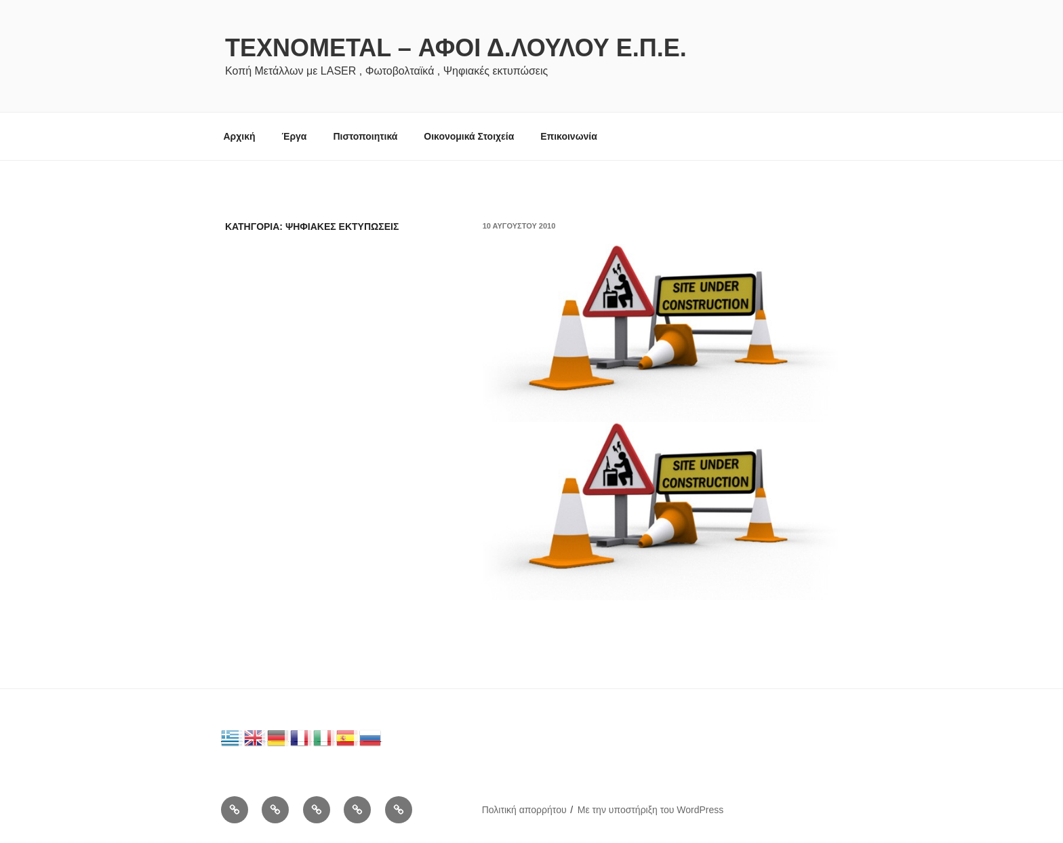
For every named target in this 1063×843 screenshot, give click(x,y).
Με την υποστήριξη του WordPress (651, 809)
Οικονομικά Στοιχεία (469, 136)
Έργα (293, 136)
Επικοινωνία (568, 136)
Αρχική (240, 136)
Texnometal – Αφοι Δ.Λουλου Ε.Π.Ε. (456, 48)
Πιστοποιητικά (365, 136)
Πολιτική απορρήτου (524, 809)
